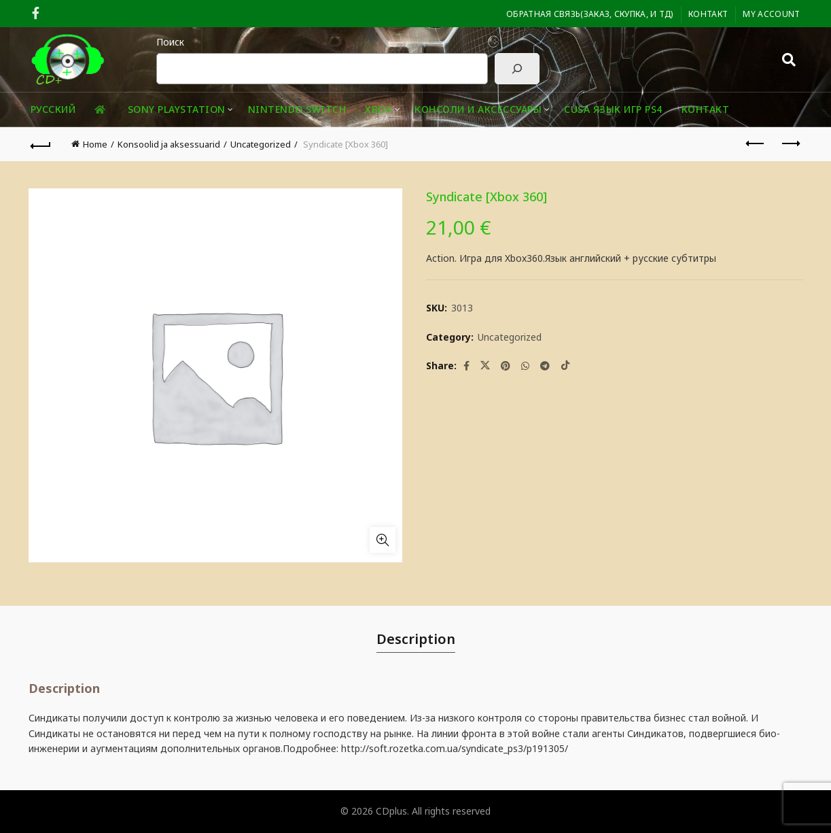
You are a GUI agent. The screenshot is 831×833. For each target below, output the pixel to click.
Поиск (170, 41)
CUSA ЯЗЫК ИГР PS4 (613, 109)
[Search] (789, 60)
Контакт (708, 14)
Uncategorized (260, 144)
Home (95, 144)
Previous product (756, 143)
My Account (771, 14)
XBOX (378, 109)
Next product (790, 143)
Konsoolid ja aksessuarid (169, 144)
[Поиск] (517, 68)
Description (415, 639)
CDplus (391, 810)
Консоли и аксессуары (478, 109)
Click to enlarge (382, 540)
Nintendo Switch (297, 109)
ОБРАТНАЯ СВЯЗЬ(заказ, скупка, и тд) (589, 14)
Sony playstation (177, 109)
